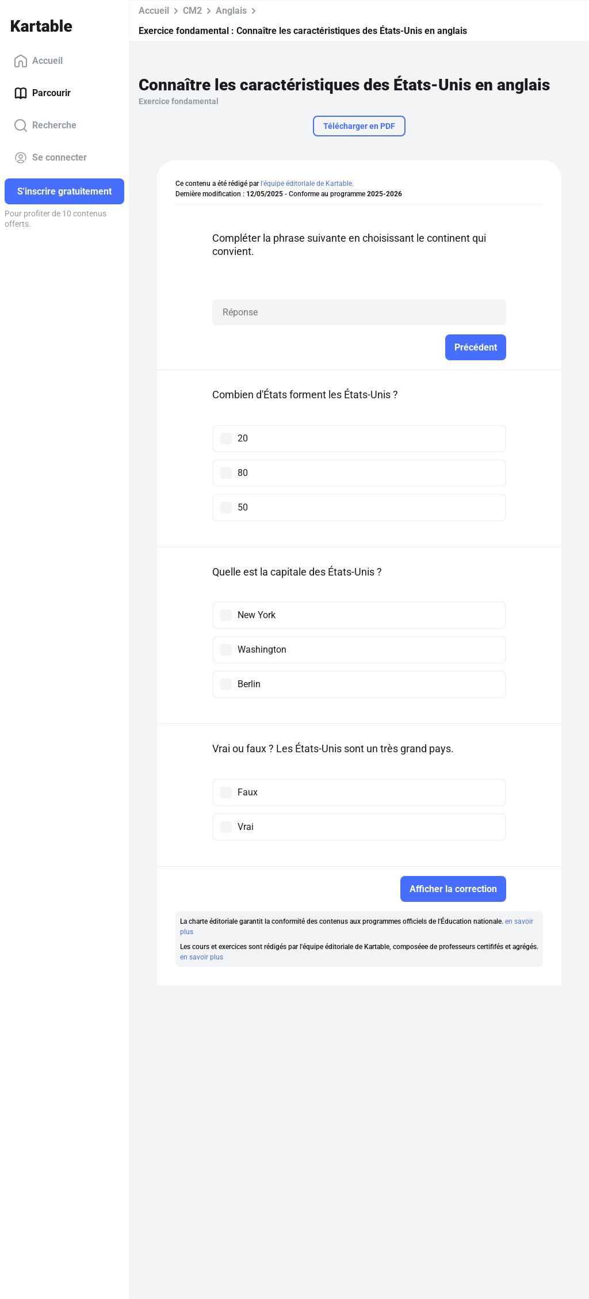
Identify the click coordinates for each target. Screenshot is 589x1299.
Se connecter (50, 158)
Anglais (231, 10)
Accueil (38, 61)
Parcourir (42, 93)
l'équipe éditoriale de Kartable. (307, 184)
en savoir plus (201, 957)
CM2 (192, 10)
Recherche (45, 125)
